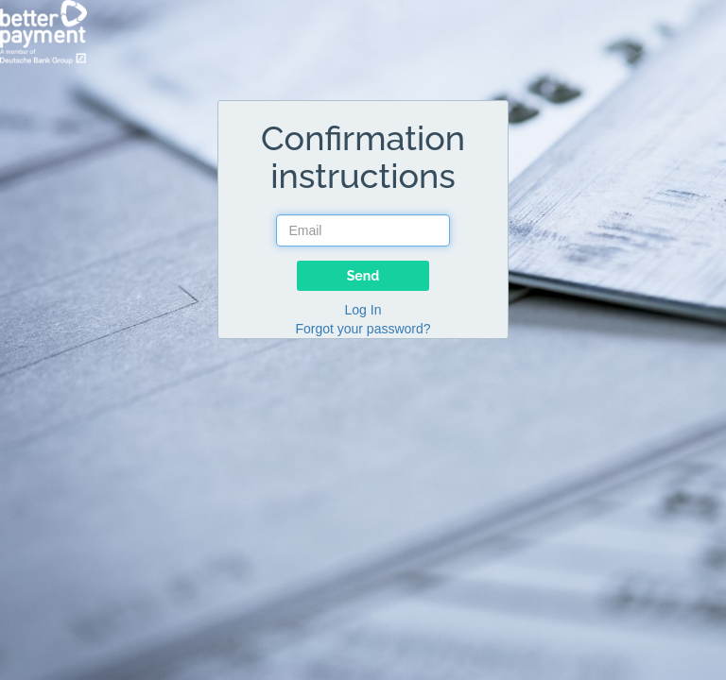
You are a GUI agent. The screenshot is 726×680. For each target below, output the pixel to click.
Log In (363, 309)
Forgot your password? (362, 328)
